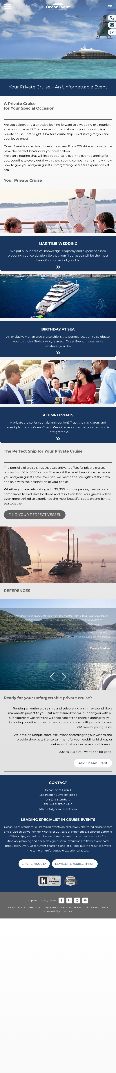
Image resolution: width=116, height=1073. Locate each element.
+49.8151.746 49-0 (60, 958)
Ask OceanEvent (93, 917)
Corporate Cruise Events (57, 1062)
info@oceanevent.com (62, 963)
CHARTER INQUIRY (34, 1018)
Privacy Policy (48, 1055)
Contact (67, 1066)
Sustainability (52, 1066)
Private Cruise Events (86, 1062)
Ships (105, 1062)
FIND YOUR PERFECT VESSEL (34, 514)
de (110, 6)
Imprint (32, 1055)
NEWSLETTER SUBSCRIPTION (75, 1018)
